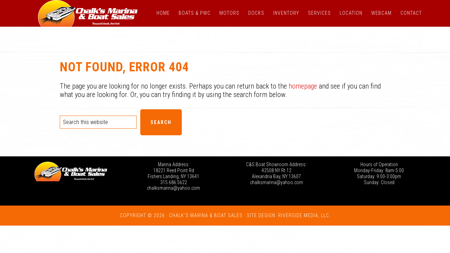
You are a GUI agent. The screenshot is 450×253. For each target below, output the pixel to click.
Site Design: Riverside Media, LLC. (288, 215)
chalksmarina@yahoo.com (173, 188)
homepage (303, 86)
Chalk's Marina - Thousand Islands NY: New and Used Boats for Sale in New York (88, 13)
